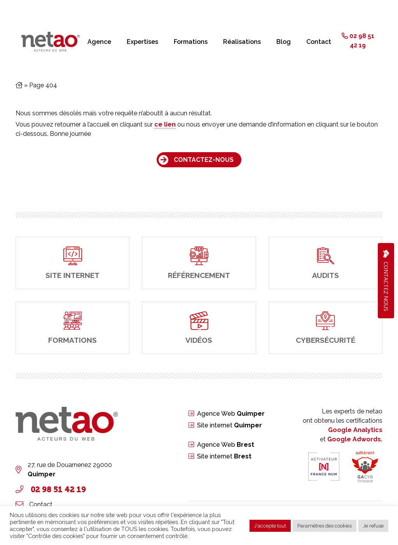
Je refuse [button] (373, 526)
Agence (99, 41)
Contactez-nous (204, 159)
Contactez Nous (386, 280)
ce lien (165, 124)
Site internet (229, 425)
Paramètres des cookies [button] (324, 526)
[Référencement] (199, 263)
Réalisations (242, 41)
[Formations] (72, 328)
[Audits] (325, 263)
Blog (283, 41)
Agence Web (231, 413)
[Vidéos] (199, 328)
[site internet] (72, 263)
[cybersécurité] (325, 328)
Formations (191, 41)
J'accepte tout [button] (270, 526)
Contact (318, 41)
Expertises (142, 41)
